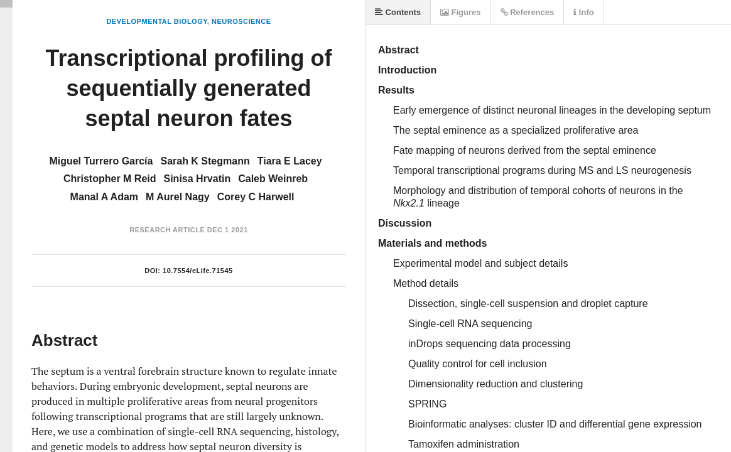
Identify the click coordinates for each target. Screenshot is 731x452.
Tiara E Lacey (289, 161)
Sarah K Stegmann (204, 161)
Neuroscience (241, 21)
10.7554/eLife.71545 (198, 270)
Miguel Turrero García (101, 161)
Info (583, 12)
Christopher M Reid (109, 178)
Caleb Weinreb (273, 178)
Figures (460, 12)
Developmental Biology (156, 21)
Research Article (167, 230)
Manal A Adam (104, 196)
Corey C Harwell (256, 196)
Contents (398, 12)
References (528, 12)
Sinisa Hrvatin (197, 178)
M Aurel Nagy (178, 196)
